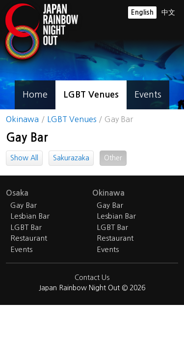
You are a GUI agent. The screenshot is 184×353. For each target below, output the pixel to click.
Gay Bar (23, 205)
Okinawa (22, 119)
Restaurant (28, 238)
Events (147, 94)
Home (35, 94)
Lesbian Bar (30, 216)
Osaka (17, 193)
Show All (24, 157)
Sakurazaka (71, 157)
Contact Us (92, 277)
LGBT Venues (91, 94)
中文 (168, 12)
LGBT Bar (26, 227)
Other (113, 157)
